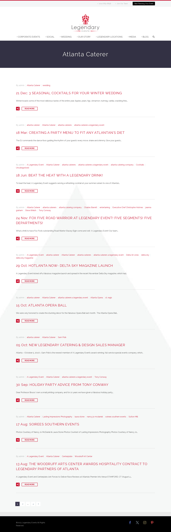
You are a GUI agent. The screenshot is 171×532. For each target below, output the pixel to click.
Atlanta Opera (96, 297)
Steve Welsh (30, 210)
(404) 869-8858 (105, 4)
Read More (30, 109)
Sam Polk (62, 337)
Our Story (84, 37)
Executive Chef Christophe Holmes (127, 207)
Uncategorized (22, 168)
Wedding (66, 37)
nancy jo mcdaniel (95, 417)
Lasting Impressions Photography (57, 417)
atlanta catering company (122, 165)
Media (132, 37)
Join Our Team (122, 4)
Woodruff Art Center (83, 456)
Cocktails (140, 165)
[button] (18, 108)
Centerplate (67, 456)
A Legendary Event (35, 165)
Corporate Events (29, 37)
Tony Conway (45, 210)
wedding (46, 85)
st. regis (108, 297)
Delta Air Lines (132, 255)
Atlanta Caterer (33, 85)
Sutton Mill (133, 417)
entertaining (105, 207)
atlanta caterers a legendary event (89, 125)
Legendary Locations (110, 37)
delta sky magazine (24, 258)
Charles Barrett (90, 207)
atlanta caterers (65, 125)
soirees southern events (115, 417)
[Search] (153, 38)
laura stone (79, 417)
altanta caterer (33, 125)
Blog (145, 37)
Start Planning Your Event (143, 4)
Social (50, 37)
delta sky (145, 255)
